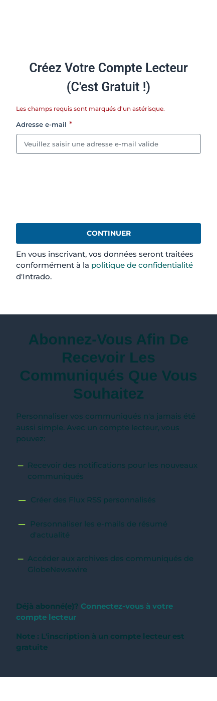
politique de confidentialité (142, 265)
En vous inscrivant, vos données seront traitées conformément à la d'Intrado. (104, 265)
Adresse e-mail (41, 124)
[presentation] (92, 188)
